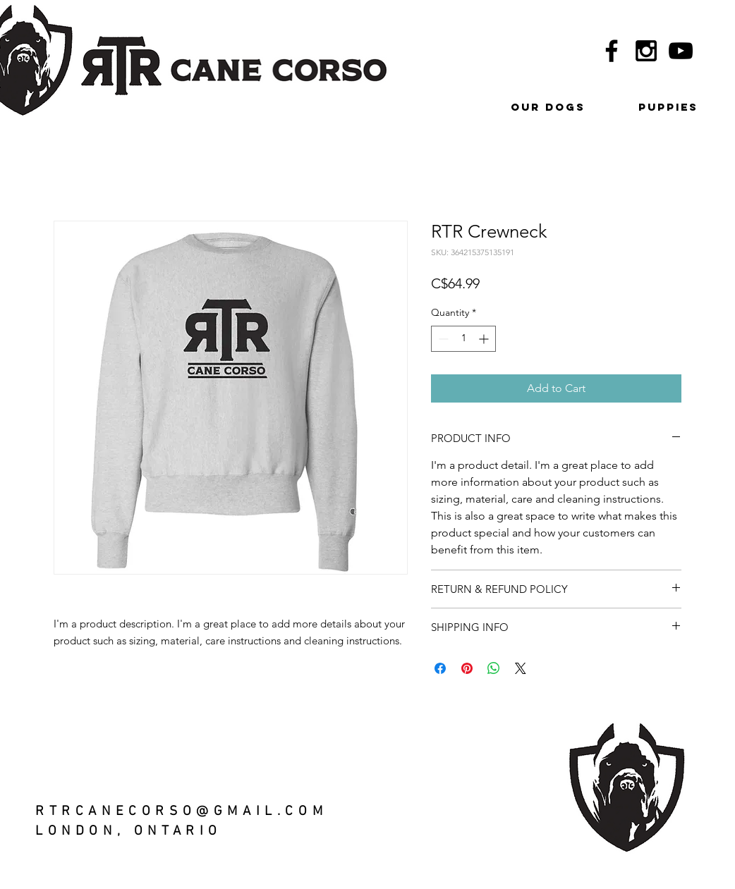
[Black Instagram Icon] (646, 51)
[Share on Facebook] (440, 668)
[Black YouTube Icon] (680, 51)
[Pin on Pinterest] (466, 668)
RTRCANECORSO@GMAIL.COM (181, 812)
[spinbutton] (463, 338)
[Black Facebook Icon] (611, 51)
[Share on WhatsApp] (493, 668)
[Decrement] (442, 338)
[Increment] (485, 338)
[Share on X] (520, 668)
